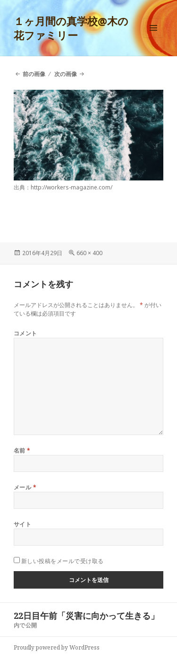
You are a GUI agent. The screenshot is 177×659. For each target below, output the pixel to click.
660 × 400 (89, 253)
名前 (22, 450)
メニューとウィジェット (153, 37)
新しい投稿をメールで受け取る (62, 561)
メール (25, 487)
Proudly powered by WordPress (57, 647)
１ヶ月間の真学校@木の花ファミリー (71, 28)
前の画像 (34, 74)
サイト (22, 524)
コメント (25, 333)
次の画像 (65, 74)
